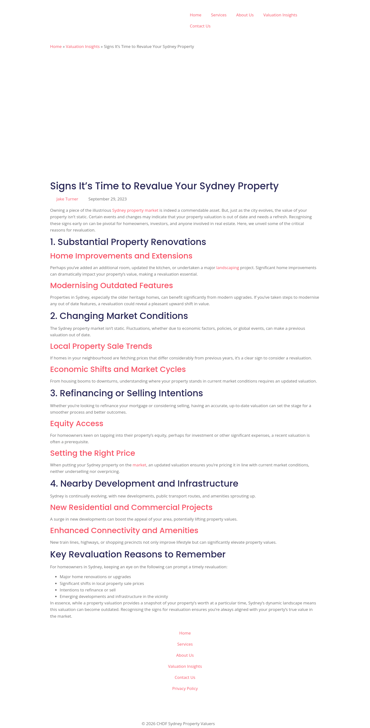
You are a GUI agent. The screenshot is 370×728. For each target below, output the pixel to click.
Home (195, 15)
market (139, 465)
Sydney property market (135, 210)
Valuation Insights (280, 15)
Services (218, 15)
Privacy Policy (185, 688)
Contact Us (200, 26)
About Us (245, 15)
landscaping (227, 267)
